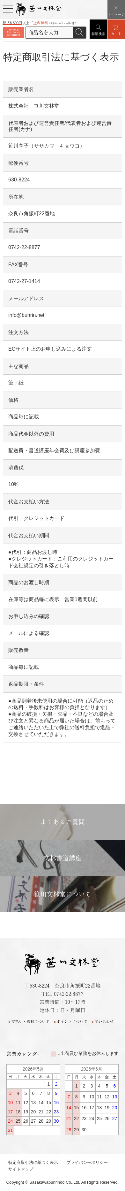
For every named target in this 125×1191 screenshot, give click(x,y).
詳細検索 (99, 33)
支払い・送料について (30, 1021)
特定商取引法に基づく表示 (33, 1162)
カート (116, 33)
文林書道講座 (62, 857)
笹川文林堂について (62, 893)
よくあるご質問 (62, 821)
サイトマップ (20, 1169)
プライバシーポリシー (87, 1162)
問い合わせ (104, 1021)
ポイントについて (72, 1021)
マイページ (116, 14)
